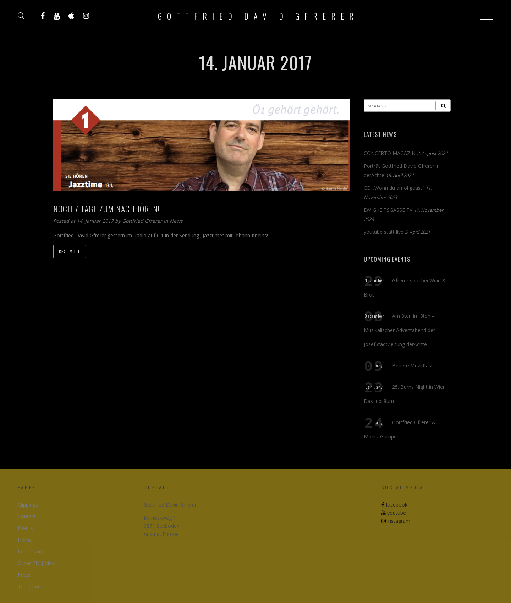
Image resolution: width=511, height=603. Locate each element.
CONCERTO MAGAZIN (390, 153)
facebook (394, 504)
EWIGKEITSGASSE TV (388, 209)
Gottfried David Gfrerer (258, 16)
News (176, 220)
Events (25, 528)
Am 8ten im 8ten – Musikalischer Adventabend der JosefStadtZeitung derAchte (399, 330)
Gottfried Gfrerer (143, 220)
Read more (69, 251)
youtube (393, 512)
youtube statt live (383, 231)
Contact (27, 516)
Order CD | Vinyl (36, 563)
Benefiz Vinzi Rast (412, 365)
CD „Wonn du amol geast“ (394, 187)
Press (24, 574)
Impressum (31, 551)
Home (25, 539)
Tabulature (30, 586)
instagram (395, 521)
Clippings (28, 504)
